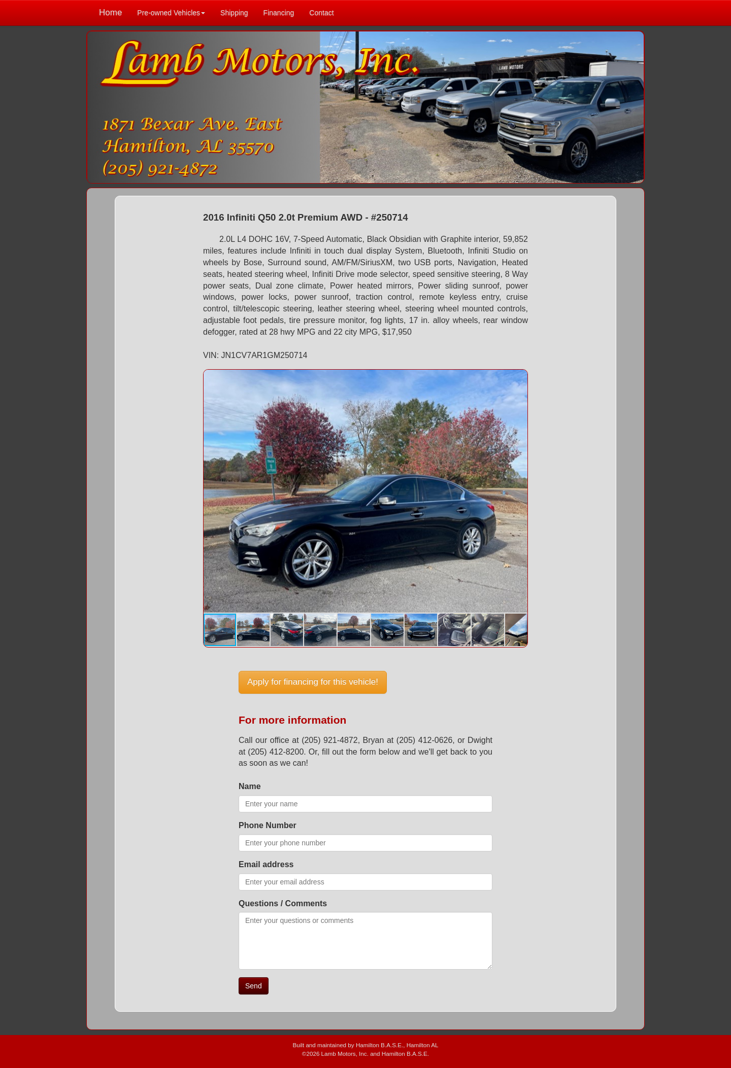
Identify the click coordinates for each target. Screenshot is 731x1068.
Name (250, 786)
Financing (278, 13)
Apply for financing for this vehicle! (312, 682)
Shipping (234, 13)
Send (253, 986)
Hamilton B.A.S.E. (379, 1045)
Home (110, 12)
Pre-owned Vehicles (171, 13)
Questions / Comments (283, 903)
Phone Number (267, 825)
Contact (321, 13)
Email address (266, 864)
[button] (518, 379)
